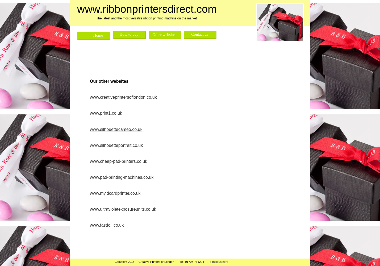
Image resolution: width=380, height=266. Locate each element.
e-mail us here (219, 261)
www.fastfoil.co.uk (107, 225)
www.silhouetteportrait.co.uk (116, 145)
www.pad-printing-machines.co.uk (121, 177)
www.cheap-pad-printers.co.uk (118, 161)
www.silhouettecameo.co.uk (116, 129)
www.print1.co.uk (106, 113)
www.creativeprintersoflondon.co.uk (123, 97)
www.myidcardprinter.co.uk (115, 193)
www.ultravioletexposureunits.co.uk (123, 209)
